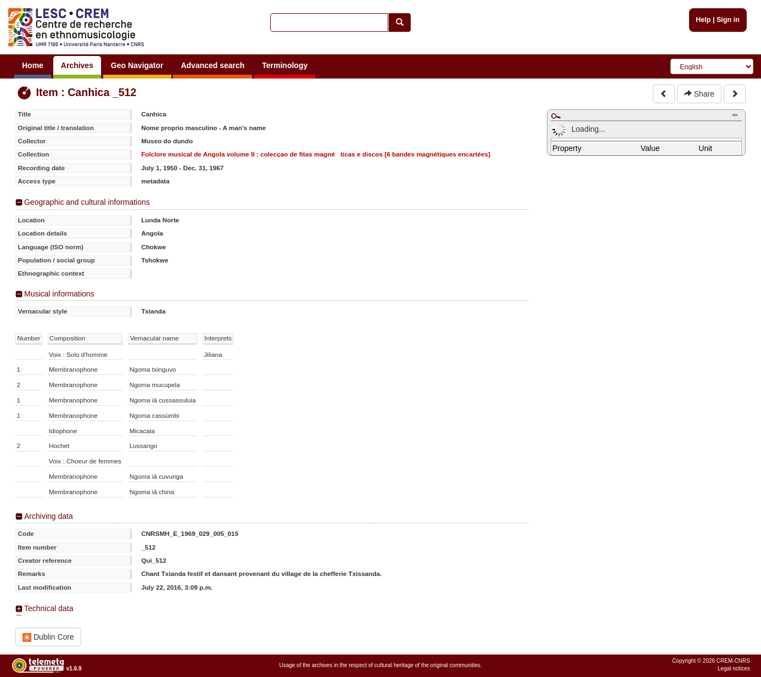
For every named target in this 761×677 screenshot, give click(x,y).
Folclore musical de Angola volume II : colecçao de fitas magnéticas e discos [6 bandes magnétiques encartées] (315, 154)
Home (32, 65)
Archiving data (48, 516)
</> (734, 115)
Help (703, 20)
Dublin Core (48, 637)
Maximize (556, 116)
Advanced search (212, 65)
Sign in (728, 20)
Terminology (284, 65)
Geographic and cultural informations (87, 202)
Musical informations (59, 293)
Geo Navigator (137, 65)
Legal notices (734, 668)
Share (699, 93)
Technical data (49, 608)
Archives (77, 65)
